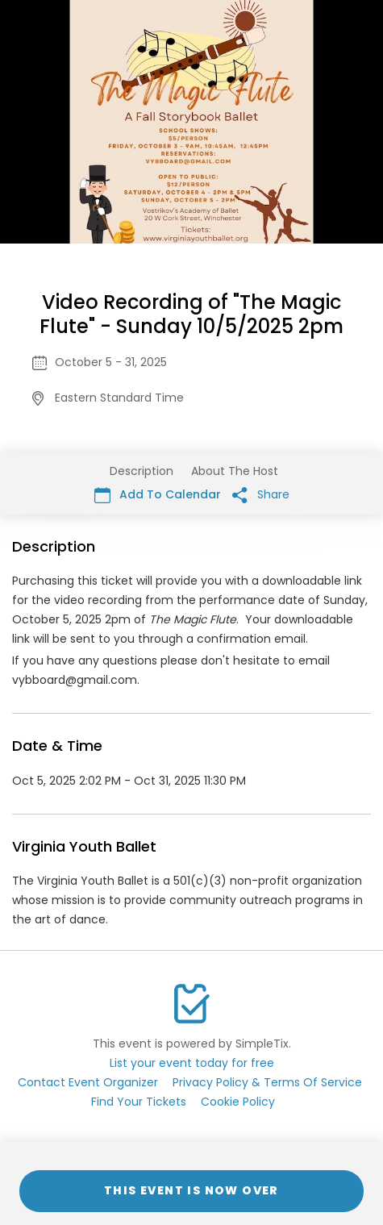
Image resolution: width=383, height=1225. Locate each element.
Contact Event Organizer (88, 1082)
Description (141, 471)
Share (260, 494)
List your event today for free (192, 1063)
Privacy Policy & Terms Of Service (267, 1082)
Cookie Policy (238, 1102)
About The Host (234, 471)
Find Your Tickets (138, 1102)
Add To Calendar (157, 494)
